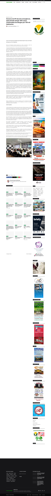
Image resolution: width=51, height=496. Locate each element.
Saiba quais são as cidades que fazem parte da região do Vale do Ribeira (40, 478)
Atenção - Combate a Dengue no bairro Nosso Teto (27, 227)
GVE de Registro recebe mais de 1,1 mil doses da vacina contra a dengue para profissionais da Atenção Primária (28, 194)
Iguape (41, 189)
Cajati (41, 188)
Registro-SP (34, 420)
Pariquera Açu (12, 478)
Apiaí (34, 188)
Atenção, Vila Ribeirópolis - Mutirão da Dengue (10, 215)
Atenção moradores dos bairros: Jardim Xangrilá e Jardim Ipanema (27, 216)
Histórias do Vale (37, 0)
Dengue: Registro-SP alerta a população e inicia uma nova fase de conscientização (19, 205)
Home (19, 0)
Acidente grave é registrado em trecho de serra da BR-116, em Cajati (41, 474)
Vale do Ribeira (34, 2)
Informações (18, 2)
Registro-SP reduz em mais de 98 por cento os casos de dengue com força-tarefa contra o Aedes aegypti (27, 205)
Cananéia (34, 189)
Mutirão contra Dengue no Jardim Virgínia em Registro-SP (9, 238)
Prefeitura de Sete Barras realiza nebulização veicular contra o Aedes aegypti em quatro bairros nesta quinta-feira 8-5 (10, 228)
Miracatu (42, 192)
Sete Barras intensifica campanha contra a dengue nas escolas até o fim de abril (19, 194)
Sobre (21, 0)
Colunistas (43, 0)
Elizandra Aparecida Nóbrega (15, 180)
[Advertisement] (25, 10)
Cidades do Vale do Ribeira (32, 0)
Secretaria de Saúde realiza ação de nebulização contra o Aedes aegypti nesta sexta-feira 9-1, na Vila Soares (10, 205)
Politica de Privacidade (25, 0)
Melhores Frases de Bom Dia (36, 424)
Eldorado (38, 189)
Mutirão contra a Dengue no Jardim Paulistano (19, 237)
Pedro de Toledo (40, 193)
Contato (41, 0)
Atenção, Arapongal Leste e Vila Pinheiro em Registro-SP (27, 238)
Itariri (7, 477)
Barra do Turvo (38, 188)
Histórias (26, 2)
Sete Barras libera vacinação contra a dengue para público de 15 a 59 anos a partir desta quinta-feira (10, 194)
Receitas (34, 421)
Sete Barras (8, 481)
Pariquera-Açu (35, 193)
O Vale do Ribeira (11, 494)
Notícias (39, 2)
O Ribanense (34, 425)
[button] (42, 2)
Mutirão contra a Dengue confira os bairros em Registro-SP (18, 227)
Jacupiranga (35, 192)
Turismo (23, 2)
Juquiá (39, 192)
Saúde (30, 2)
